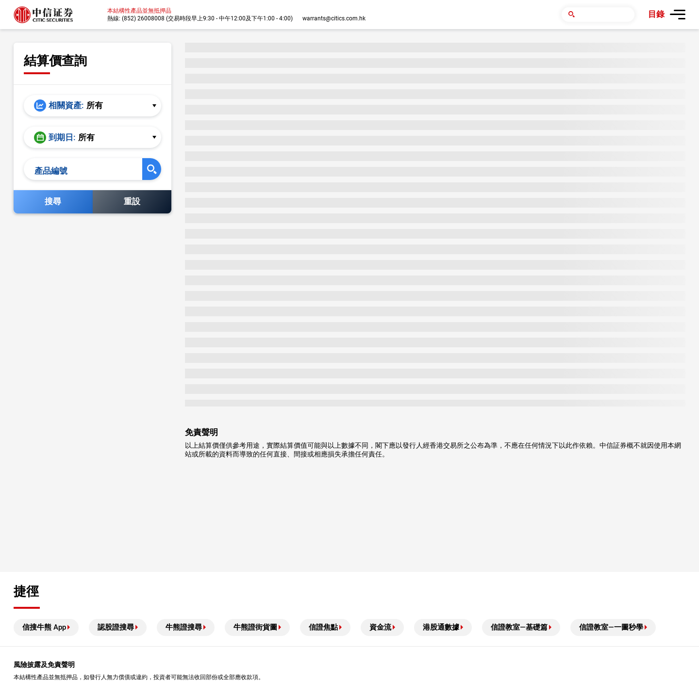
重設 (132, 206)
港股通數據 (441, 627)
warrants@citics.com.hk (334, 18)
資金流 (380, 627)
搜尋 (53, 206)
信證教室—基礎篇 (519, 627)
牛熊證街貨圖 (255, 627)
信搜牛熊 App (44, 627)
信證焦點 (323, 627)
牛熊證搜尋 (184, 627)
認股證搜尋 (116, 627)
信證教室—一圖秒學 (611, 627)
